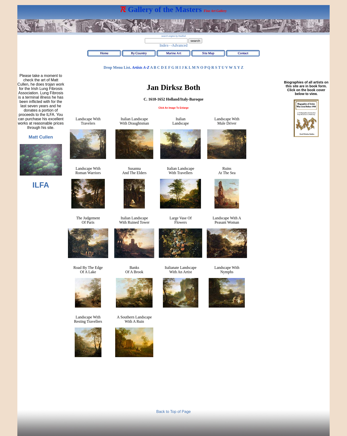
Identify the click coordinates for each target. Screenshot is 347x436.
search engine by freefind (173, 36)
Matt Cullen (41, 136)
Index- (165, 45)
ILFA (41, 185)
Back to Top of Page (173, 412)
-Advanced (179, 45)
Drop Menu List (117, 67)
